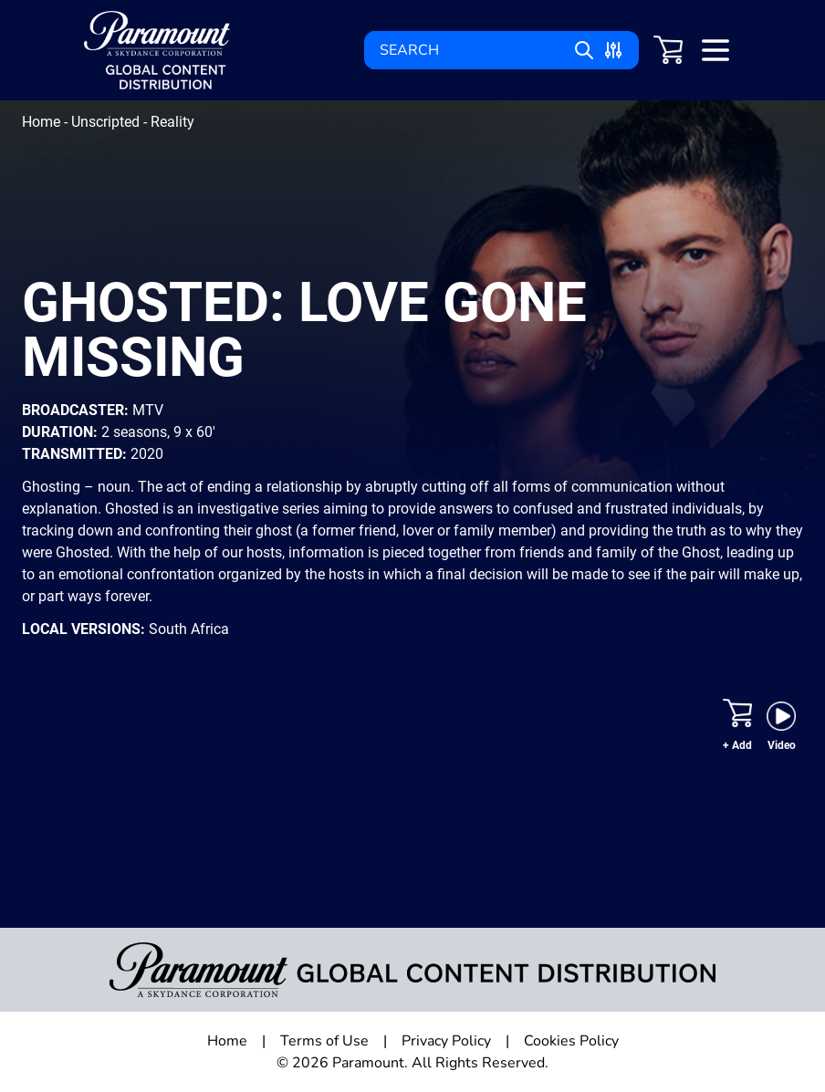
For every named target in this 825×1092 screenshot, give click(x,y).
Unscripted (107, 121)
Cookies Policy (571, 1041)
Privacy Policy (446, 1041)
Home (43, 121)
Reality (172, 121)
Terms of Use (324, 1041)
